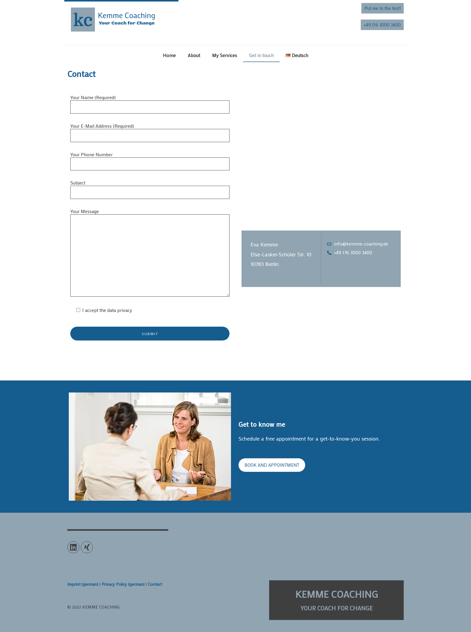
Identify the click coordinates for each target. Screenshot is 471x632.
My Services (224, 55)
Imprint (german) (82, 584)
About (194, 55)
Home (169, 55)
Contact (155, 584)
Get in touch (261, 55)
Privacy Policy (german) (123, 584)
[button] (382, 8)
